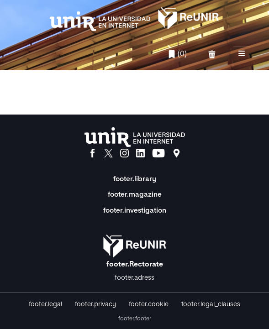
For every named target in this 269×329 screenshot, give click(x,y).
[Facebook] (92, 153)
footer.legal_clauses (210, 304)
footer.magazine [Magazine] (135, 194)
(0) (177, 54)
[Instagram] (124, 153)
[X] (108, 153)
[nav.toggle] (241, 54)
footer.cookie (149, 304)
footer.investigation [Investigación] (134, 210)
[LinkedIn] (140, 153)
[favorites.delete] (213, 54)
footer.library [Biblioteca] (134, 179)
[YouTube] (158, 153)
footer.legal (45, 304)
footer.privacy (95, 304)
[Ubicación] (176, 153)
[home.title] (135, 17)
